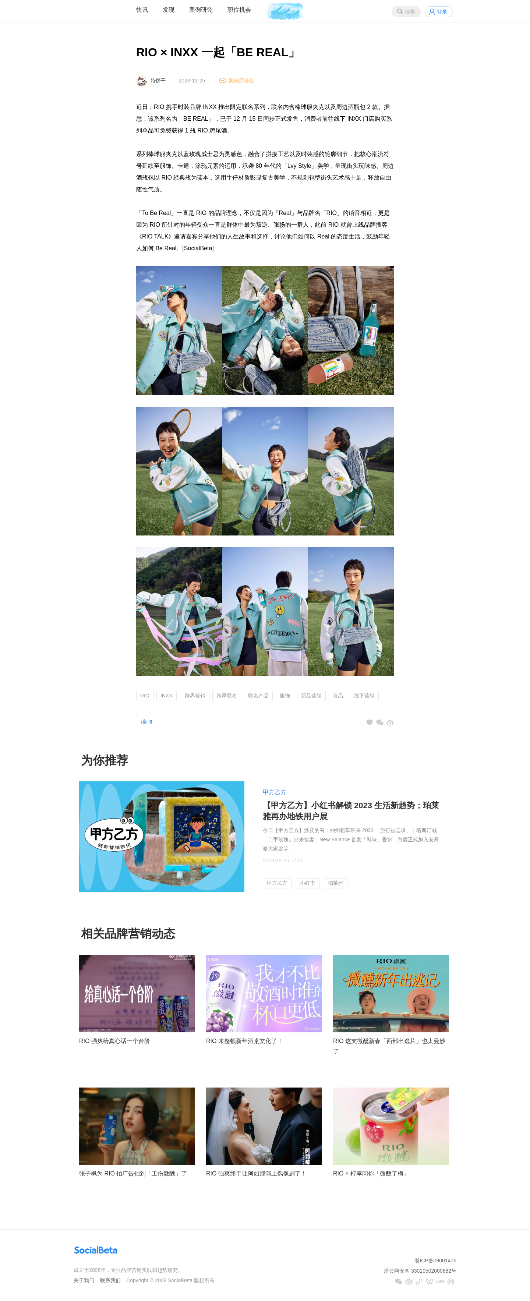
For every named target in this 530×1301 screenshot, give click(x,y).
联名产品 (258, 696)
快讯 (142, 10)
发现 (168, 10)
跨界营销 (195, 696)
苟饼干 (158, 81)
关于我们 (84, 1280)
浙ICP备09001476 (435, 1260)
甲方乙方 (274, 792)
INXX (166, 696)
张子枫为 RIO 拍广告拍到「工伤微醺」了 (133, 1173)
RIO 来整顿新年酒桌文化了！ (244, 1041)
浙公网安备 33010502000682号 (420, 1271)
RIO (144, 696)
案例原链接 (241, 81)
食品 (338, 696)
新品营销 (311, 696)
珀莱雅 (335, 883)
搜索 (410, 12)
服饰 (285, 696)
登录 (442, 12)
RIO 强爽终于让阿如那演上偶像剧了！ (256, 1173)
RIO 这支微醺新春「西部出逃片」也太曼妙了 (389, 1046)
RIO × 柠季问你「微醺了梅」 (371, 1173)
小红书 (307, 883)
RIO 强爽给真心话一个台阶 (114, 1041)
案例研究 (201, 10)
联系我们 (110, 1280)
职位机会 (239, 10)
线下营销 (364, 696)
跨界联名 (226, 696)
